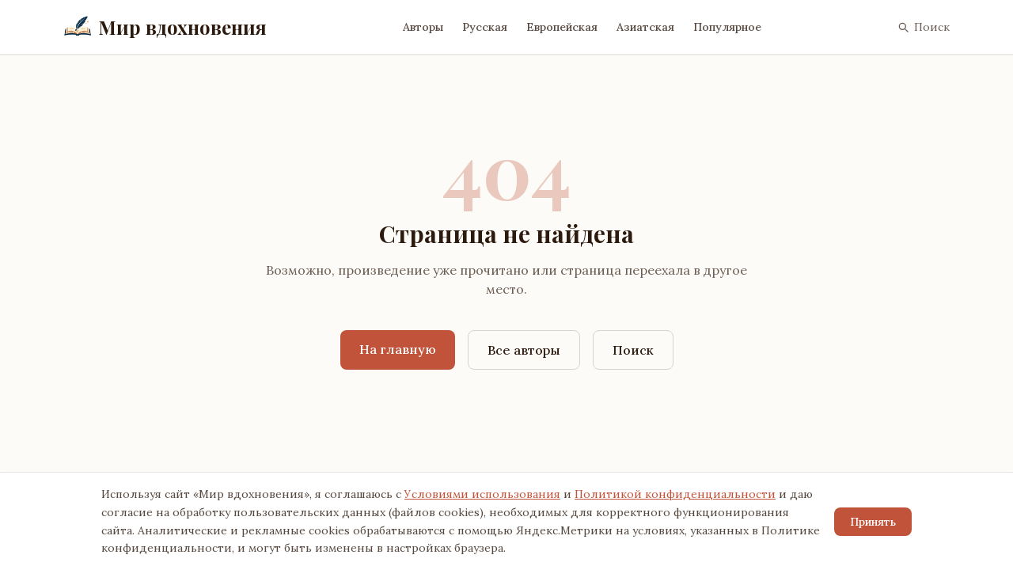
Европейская (562, 27)
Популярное (727, 27)
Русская (484, 27)
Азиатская (645, 27)
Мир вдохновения (165, 27)
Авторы (423, 27)
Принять (873, 522)
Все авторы (524, 350)
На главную (397, 349)
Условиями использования (482, 494)
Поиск (923, 27)
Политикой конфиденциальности (675, 494)
